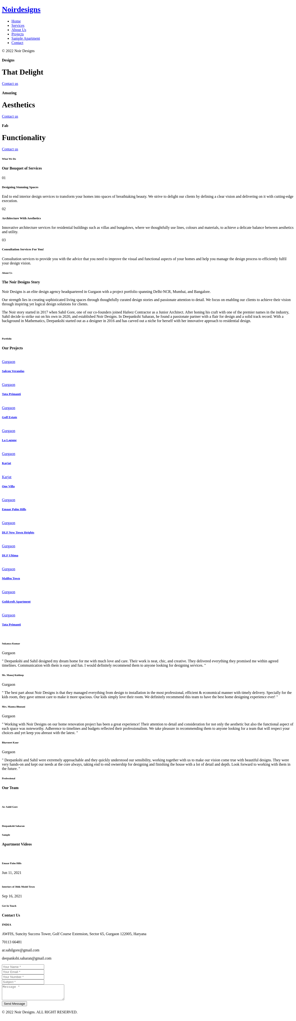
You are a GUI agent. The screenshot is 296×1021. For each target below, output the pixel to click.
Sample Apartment (25, 38)
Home (16, 21)
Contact (17, 43)
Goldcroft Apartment (16, 601)
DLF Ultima (10, 555)
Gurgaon (8, 362)
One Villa (8, 486)
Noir (21, 9)
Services (17, 25)
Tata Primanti (11, 394)
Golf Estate (9, 417)
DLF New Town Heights (18, 532)
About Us (18, 30)
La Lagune (9, 440)
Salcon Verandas (13, 371)
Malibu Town (11, 578)
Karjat (6, 463)
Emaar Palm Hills (14, 509)
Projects (17, 34)
